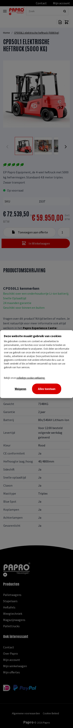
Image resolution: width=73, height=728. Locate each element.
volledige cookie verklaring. (30, 377)
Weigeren (20, 388)
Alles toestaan (46, 388)
